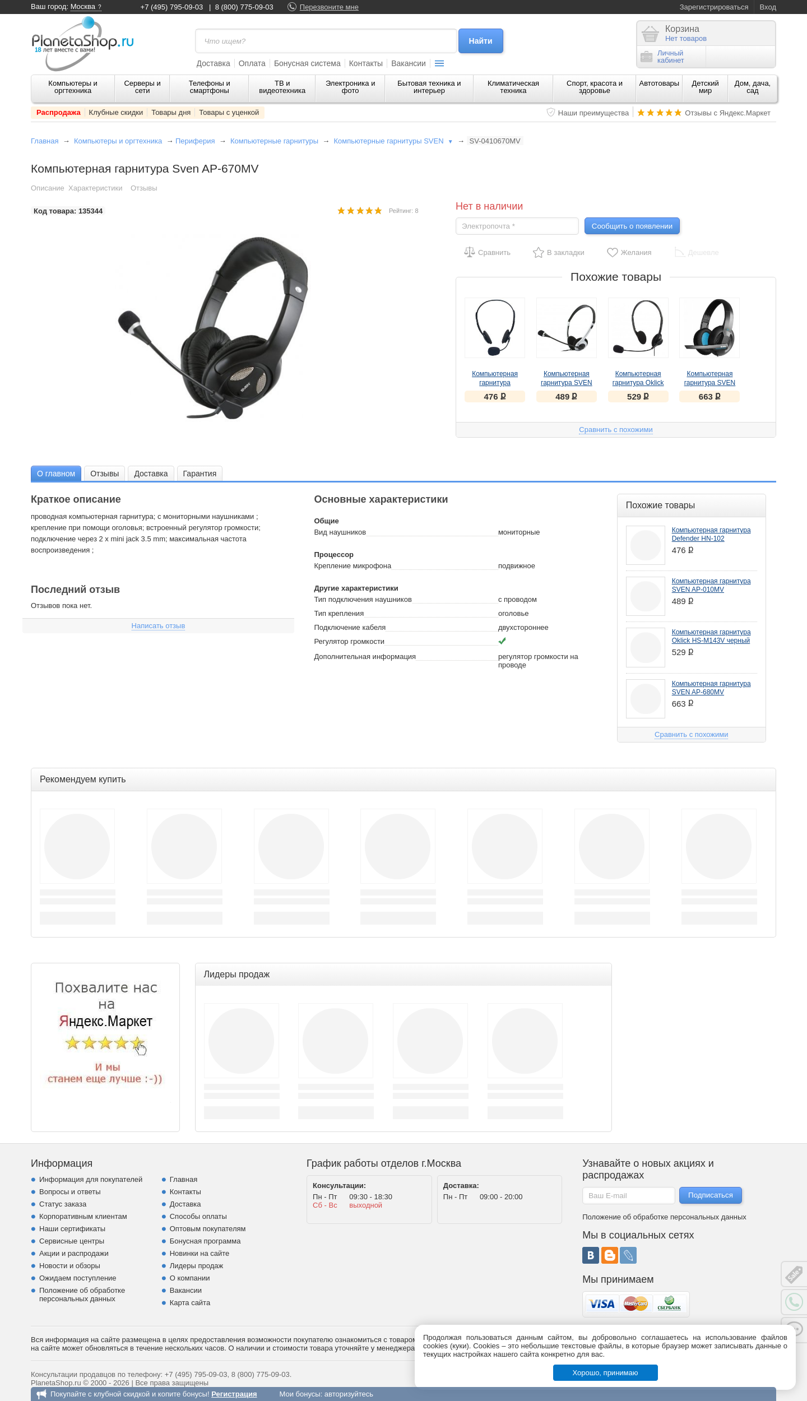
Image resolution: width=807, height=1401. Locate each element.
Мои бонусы (299, 1394)
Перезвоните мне (329, 7)
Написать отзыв (158, 625)
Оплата (252, 63)
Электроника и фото (350, 87)
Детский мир (705, 87)
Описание (47, 188)
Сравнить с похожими (615, 429)
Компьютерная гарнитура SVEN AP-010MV (566, 383)
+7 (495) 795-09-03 (172, 7)
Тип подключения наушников (362, 599)
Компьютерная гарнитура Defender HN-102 (495, 383)
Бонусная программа (205, 1241)
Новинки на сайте (200, 1253)
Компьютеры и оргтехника (73, 87)
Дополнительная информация (365, 656)
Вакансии (408, 63)
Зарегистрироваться (714, 7)
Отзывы (144, 188)
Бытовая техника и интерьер (429, 87)
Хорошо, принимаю (605, 1372)
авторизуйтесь (348, 1394)
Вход (768, 7)
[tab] (56, 473)
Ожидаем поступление (78, 1278)
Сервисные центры (71, 1241)
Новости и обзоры (69, 1265)
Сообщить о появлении (632, 226)
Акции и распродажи (74, 1253)
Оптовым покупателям (208, 1228)
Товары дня (171, 112)
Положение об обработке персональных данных (82, 1294)
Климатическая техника (513, 87)
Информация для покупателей (90, 1179)
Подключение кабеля (350, 627)
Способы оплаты (198, 1216)
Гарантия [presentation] (200, 473)
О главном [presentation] (56, 473)
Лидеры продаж (197, 1265)
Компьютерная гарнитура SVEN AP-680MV (710, 383)
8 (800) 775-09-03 (244, 7)
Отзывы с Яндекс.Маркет (728, 113)
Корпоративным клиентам (83, 1216)
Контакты (366, 63)
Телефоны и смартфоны (209, 87)
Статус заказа (62, 1204)
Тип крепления (339, 613)
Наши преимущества (593, 113)
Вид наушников (340, 532)
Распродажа (58, 112)
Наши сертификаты (72, 1228)
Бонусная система (307, 63)
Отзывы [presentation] (104, 473)
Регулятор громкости (349, 641)
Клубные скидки (116, 112)
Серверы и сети (142, 87)
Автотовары (659, 83)
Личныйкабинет (662, 56)
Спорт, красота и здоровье (595, 87)
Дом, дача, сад (753, 87)
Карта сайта (190, 1302)
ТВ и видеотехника (282, 87)
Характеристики (95, 188)
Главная (44, 141)
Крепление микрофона (352, 566)
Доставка (213, 63)
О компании (190, 1278)
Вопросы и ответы (69, 1191)
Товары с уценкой (229, 112)
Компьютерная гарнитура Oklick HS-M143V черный (638, 383)
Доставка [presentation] (151, 473)
